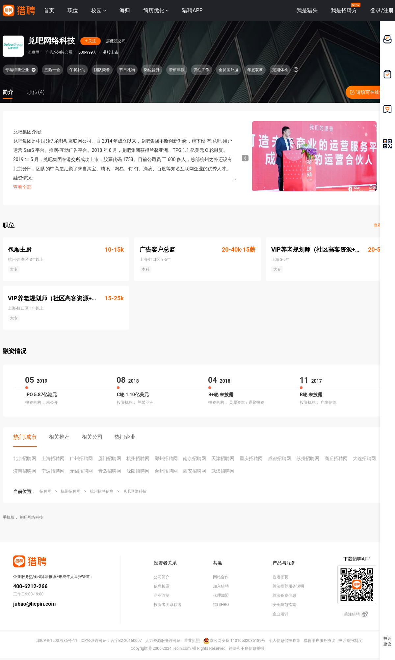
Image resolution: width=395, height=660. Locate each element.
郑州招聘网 (166, 458)
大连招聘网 (364, 458)
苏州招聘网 (307, 458)
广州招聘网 (81, 458)
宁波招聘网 (53, 471)
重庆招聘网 (251, 458)
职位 (72, 10)
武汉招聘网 (222, 471)
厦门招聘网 (109, 458)
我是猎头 (307, 10)
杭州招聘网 (137, 458)
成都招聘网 (279, 458)
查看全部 (22, 187)
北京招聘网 (24, 458)
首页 (49, 10)
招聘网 (45, 491)
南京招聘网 (194, 458)
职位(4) (35, 92)
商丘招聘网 (336, 458)
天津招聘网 (222, 458)
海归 (124, 10)
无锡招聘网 (81, 471)
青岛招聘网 (109, 471)
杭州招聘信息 (102, 491)
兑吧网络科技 (134, 491)
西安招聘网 (194, 471)
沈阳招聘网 (137, 471)
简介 (8, 92)
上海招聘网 (53, 458)
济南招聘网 (24, 471)
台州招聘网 (166, 471)
